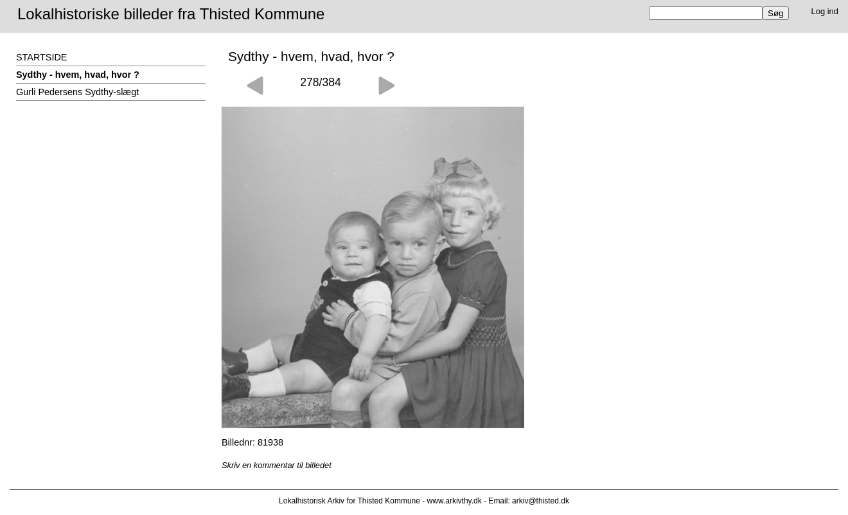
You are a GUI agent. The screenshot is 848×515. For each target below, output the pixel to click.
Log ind (825, 11)
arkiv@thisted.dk (540, 500)
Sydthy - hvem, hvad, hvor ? (77, 74)
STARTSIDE (41, 57)
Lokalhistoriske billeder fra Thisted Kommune (170, 14)
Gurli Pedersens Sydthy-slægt (77, 92)
